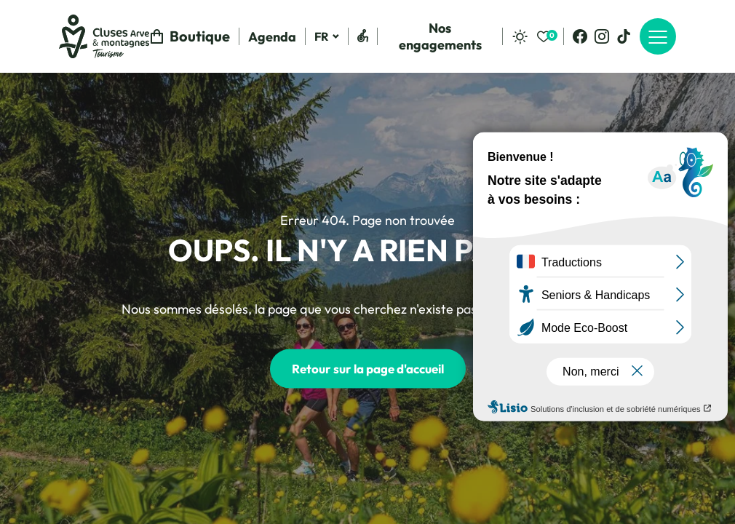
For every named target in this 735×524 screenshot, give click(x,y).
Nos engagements (440, 36)
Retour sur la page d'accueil (368, 368)
